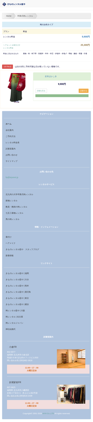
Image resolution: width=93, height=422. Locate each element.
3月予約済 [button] (7, 67)
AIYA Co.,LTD (48, 413)
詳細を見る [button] (41, 91)
